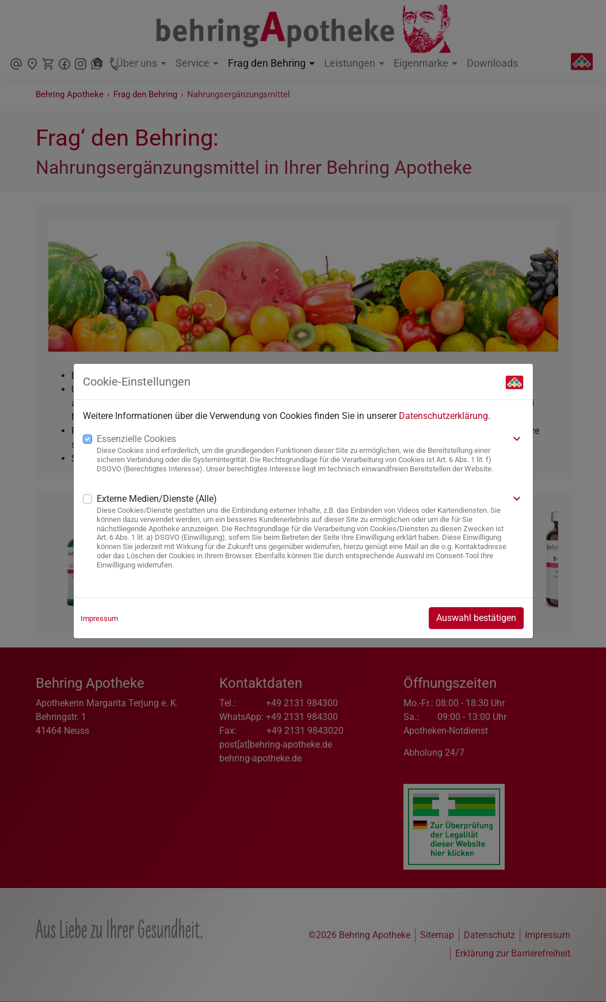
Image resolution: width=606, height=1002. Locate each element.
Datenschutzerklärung (443, 415)
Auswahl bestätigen (476, 617)
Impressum (99, 618)
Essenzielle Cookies (136, 438)
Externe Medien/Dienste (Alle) (157, 498)
